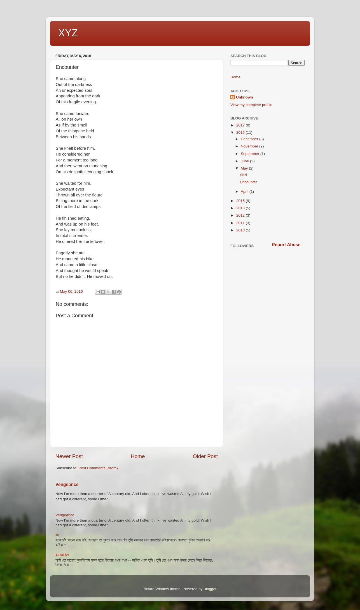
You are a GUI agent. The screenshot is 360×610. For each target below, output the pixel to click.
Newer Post (69, 456)
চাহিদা (243, 175)
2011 (241, 223)
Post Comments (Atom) (98, 468)
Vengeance (66, 484)
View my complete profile (251, 105)
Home (138, 456)
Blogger (210, 589)
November (250, 146)
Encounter (248, 182)
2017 (241, 125)
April (245, 191)
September (250, 154)
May (245, 168)
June (245, 161)
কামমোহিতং (62, 555)
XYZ (68, 33)
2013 (241, 208)
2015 (241, 201)
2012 (241, 215)
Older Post (205, 456)
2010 (241, 230)
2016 (241, 132)
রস (57, 535)
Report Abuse (286, 244)
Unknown (244, 97)
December (250, 139)
